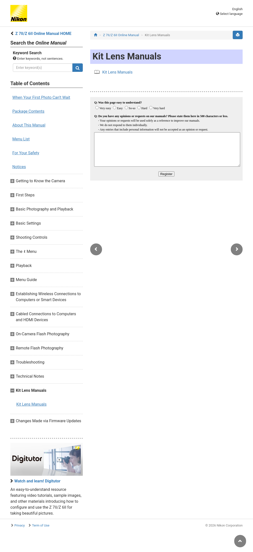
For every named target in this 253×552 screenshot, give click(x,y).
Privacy (19, 525)
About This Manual (28, 125)
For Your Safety (25, 153)
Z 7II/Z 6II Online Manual (121, 35)
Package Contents (28, 111)
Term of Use (40, 525)
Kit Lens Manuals (31, 404)
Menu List (21, 139)
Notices (19, 166)
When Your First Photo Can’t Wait (41, 97)
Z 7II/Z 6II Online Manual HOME (43, 33)
